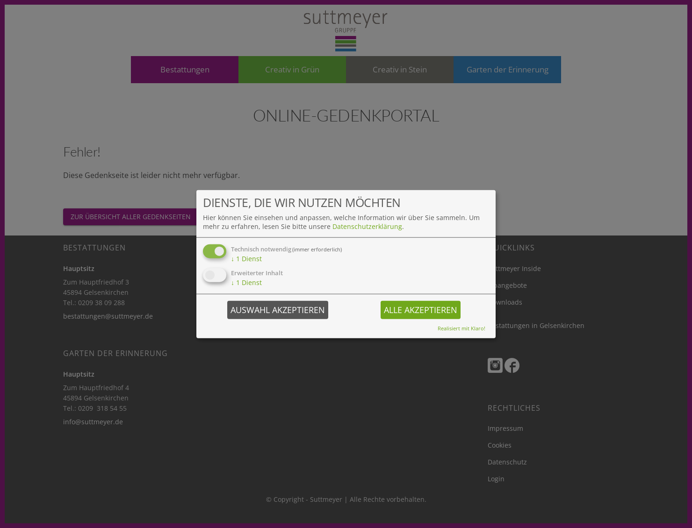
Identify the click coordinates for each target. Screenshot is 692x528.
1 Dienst (246, 258)
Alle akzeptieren (420, 309)
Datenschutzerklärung (367, 226)
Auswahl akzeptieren (278, 309)
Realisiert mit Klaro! (461, 327)
